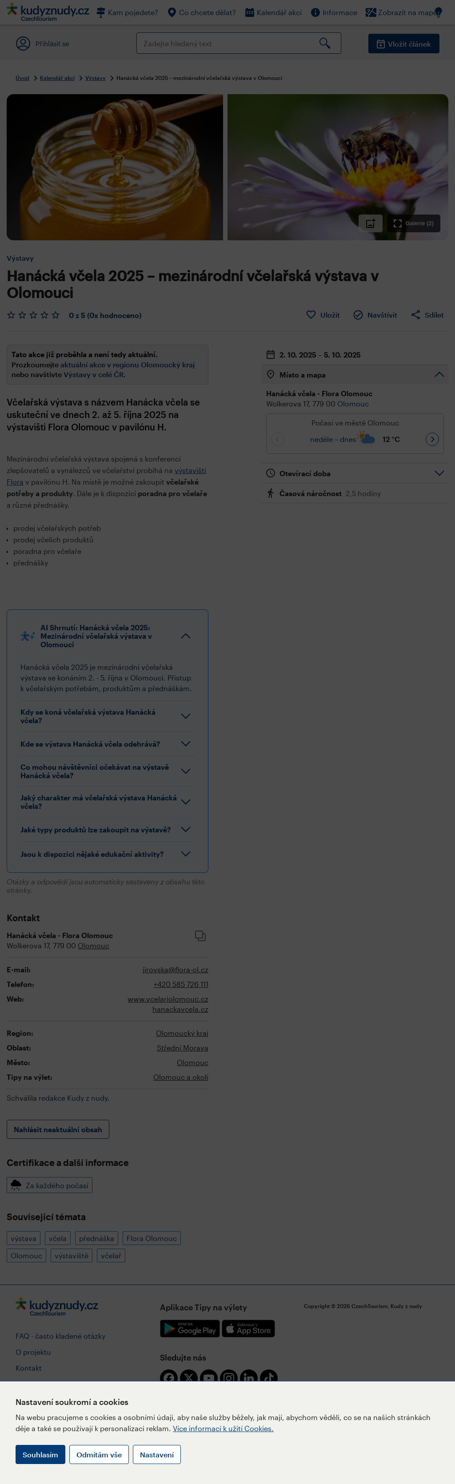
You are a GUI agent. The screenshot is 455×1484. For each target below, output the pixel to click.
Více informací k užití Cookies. (223, 1428)
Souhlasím (40, 1454)
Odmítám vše (99, 1454)
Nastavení (157, 1454)
